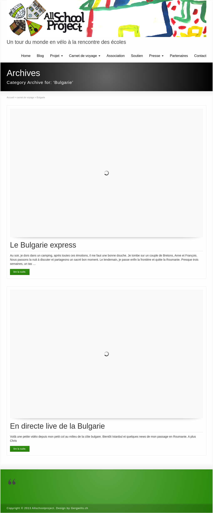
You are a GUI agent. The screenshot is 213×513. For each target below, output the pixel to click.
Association (115, 56)
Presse (154, 56)
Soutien (137, 56)
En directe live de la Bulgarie (57, 426)
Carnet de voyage (83, 56)
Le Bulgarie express (43, 245)
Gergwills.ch (79, 508)
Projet (54, 56)
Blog (40, 56)
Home (25, 56)
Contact (200, 56)
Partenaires (179, 56)
